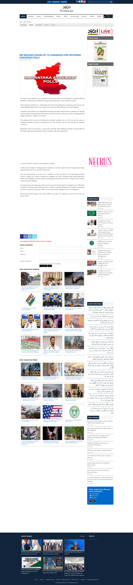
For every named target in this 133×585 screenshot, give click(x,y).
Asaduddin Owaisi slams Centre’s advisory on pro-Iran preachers (105, 222)
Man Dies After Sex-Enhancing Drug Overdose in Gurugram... (72, 287)
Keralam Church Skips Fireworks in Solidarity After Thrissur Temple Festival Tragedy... (52, 288)
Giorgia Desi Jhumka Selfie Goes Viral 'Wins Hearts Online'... (52, 378)
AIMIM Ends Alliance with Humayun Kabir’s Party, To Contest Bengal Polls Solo (105, 204)
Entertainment (49, 16)
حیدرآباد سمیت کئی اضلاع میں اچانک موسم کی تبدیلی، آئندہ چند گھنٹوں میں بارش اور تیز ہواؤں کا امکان (101, 383)
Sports (39, 16)
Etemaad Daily (93, 539)
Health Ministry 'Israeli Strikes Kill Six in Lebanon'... (30, 420)
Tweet (34, 236)
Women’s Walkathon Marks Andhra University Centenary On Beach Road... (52, 352)
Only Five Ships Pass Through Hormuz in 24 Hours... (51, 399)
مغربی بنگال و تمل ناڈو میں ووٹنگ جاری (100, 404)
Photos (92, 16)
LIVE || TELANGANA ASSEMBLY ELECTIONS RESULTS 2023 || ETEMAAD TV (30, 571)
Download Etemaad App (93, 579)
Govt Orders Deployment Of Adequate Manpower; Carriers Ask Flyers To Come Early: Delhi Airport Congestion (100, 479)
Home (21, 21)
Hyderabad (23, 25)
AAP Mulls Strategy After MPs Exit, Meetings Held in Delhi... (52, 308)
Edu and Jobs (74, 16)
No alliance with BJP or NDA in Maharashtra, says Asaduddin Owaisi (105, 263)
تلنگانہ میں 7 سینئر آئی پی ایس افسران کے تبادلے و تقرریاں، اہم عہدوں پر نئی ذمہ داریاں (100, 350)
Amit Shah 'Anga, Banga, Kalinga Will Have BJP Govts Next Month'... (74, 330)
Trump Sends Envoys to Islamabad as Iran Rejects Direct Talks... (30, 399)
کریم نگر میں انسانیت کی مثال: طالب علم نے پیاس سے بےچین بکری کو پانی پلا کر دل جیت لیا (100, 374)
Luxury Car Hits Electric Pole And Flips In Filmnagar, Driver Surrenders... (30, 443)
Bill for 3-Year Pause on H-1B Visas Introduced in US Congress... (52, 420)
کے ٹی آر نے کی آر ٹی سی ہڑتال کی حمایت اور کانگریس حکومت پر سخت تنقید (101, 410)
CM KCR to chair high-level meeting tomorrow (99, 450)
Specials (47, 25)
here (54, 263)
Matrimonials (56, 1)
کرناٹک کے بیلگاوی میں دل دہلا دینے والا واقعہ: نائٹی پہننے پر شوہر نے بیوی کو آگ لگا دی (100, 365)
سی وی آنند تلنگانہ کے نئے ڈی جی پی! (101, 316)
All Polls (58, 579)
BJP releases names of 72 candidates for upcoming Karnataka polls (50, 56)
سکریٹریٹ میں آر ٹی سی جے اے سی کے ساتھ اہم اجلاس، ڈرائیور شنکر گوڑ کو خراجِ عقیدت (100, 335)
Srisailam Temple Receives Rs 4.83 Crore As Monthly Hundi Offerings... (31, 351)
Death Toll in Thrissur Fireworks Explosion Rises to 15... (73, 351)
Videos (99, 16)
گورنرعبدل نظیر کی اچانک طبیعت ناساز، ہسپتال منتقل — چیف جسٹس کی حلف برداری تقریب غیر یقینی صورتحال (100, 310)
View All (82, 536)
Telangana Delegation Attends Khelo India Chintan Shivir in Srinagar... (74, 378)
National (29, 21)
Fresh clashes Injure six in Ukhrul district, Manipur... (73, 308)
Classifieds (63, 1)
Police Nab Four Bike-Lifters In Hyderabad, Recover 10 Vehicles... (52, 442)
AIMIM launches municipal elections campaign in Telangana (105, 243)
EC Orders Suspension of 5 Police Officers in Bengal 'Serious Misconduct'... (30, 288)
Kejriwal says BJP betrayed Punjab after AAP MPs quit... (30, 330)
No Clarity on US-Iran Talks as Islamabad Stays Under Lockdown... (30, 378)
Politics (84, 16)
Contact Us (82, 579)
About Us (41, 579)
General (53, 25)
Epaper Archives (66, 579)
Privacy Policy (75, 579)
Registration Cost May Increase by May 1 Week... (73, 420)
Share (25, 236)
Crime (66, 16)
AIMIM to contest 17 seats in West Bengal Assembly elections (105, 213)
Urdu (49, 1)
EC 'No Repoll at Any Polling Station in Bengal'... (29, 308)
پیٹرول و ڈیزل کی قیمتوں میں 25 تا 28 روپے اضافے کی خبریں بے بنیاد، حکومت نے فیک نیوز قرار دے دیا (100, 398)
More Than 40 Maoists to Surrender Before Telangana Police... (73, 442)
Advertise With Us (50, 579)
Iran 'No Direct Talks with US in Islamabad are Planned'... (73, 399)
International (39, 25)
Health (59, 16)
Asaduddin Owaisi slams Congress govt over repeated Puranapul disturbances (105, 272)
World (23, 16)
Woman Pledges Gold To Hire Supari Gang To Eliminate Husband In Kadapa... (52, 331)
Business (31, 16)
